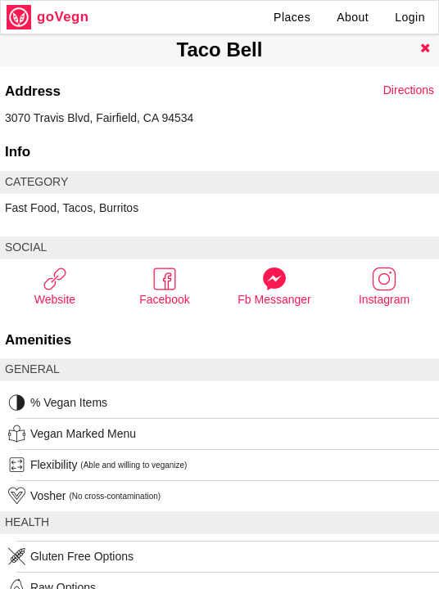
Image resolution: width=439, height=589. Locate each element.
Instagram (384, 286)
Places (292, 17)
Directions (408, 90)
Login (410, 17)
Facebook (164, 286)
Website (54, 286)
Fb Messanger (274, 286)
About (353, 17)
